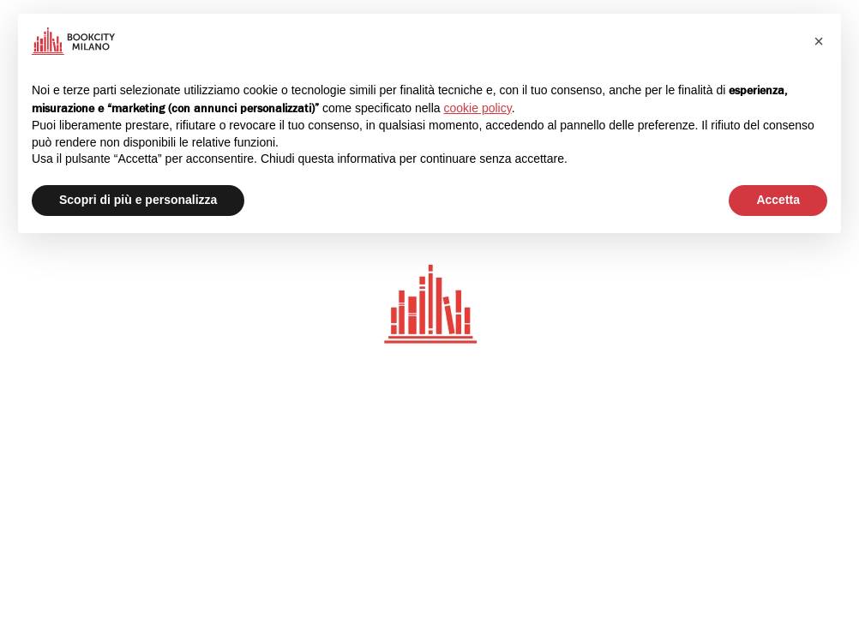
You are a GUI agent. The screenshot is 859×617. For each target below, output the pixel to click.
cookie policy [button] (478, 108)
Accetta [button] (778, 200)
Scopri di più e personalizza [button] (138, 200)
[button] (818, 41)
